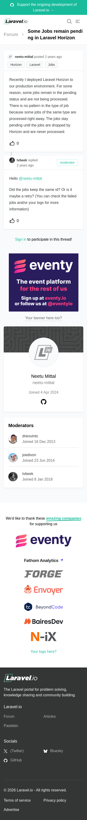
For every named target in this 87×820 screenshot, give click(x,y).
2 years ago (25, 165)
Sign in (20, 239)
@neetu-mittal (30, 178)
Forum (11, 34)
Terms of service (17, 800)
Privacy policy (55, 800)
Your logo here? (43, 652)
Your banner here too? (43, 318)
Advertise (11, 810)
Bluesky (53, 751)
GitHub (13, 760)
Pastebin (11, 726)
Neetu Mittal (43, 380)
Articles (50, 716)
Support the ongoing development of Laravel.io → (43, 7)
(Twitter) (14, 751)
